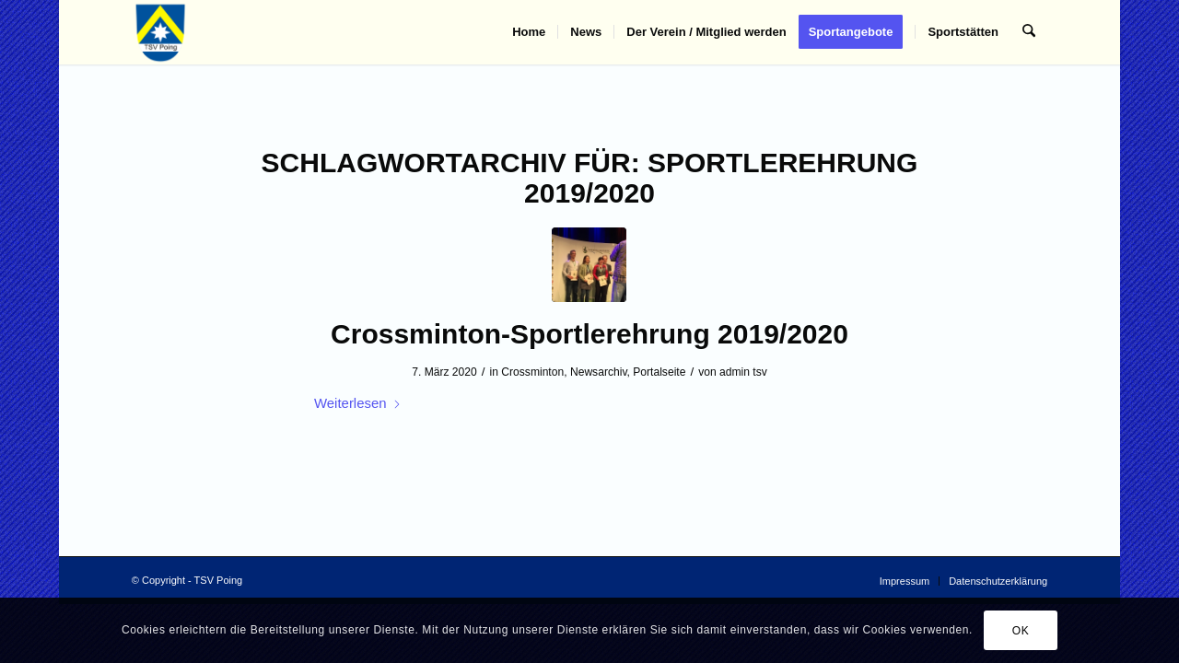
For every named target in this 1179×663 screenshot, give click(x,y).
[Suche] (1029, 32)
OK (1021, 630)
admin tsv (743, 372)
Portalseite (659, 372)
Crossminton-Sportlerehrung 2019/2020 (589, 334)
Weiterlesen (358, 403)
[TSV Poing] (161, 32)
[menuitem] (529, 32)
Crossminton (532, 372)
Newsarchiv (598, 372)
